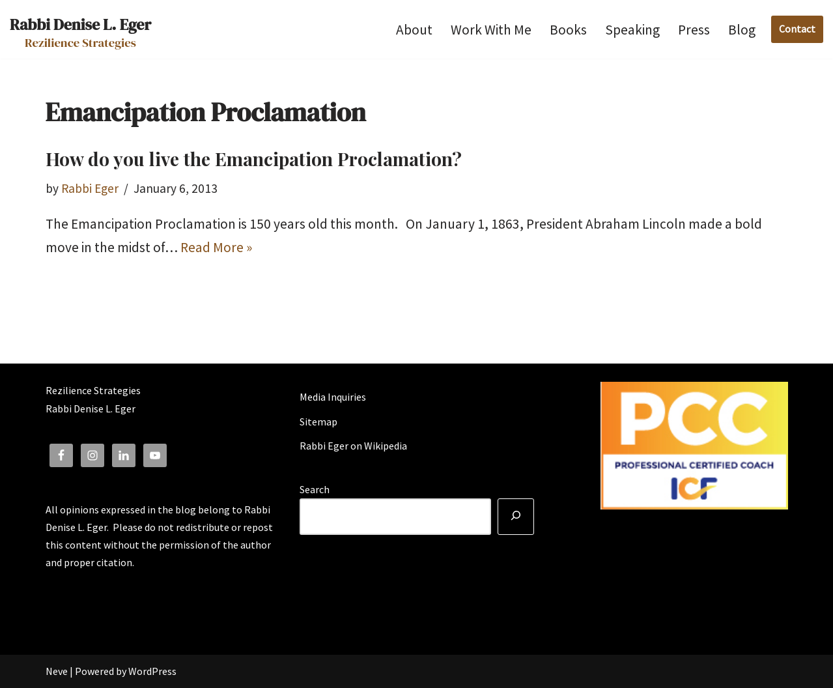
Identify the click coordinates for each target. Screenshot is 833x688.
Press (694, 29)
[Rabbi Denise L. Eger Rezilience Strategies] (80, 29)
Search (315, 489)
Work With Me (491, 29)
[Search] (516, 516)
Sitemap (318, 421)
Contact (797, 28)
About (414, 29)
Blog (741, 29)
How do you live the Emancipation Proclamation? (254, 159)
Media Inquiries (333, 396)
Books (568, 29)
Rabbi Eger (90, 188)
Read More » (216, 247)
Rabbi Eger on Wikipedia (353, 445)
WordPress (152, 671)
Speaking (632, 29)
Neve (57, 671)
